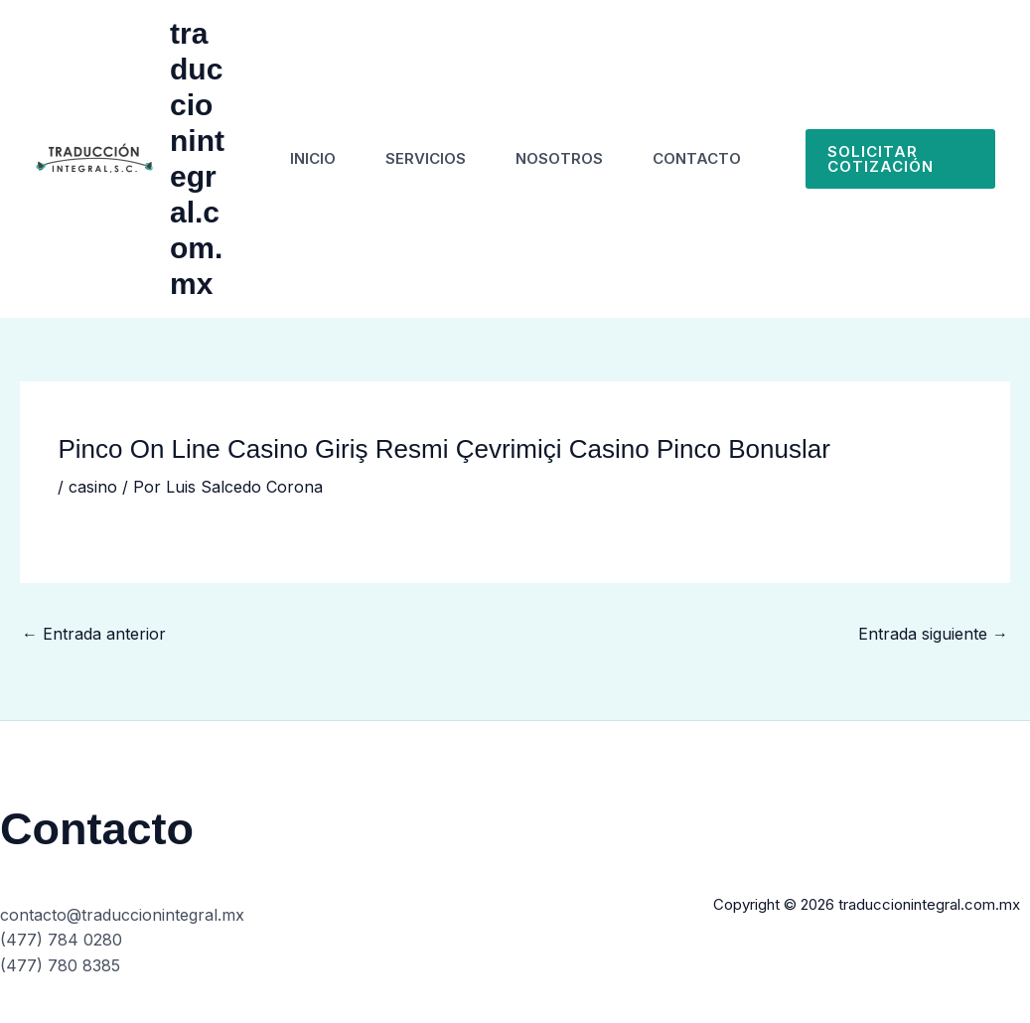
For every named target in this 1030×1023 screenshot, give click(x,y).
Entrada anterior (94, 634)
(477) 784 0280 (61, 940)
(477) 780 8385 (60, 965)
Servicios (425, 158)
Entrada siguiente (933, 634)
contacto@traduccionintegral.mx (122, 915)
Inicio (313, 158)
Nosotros (559, 158)
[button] (901, 159)
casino (93, 487)
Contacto (697, 158)
